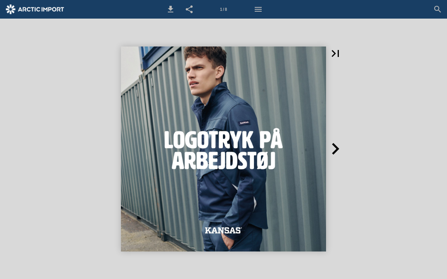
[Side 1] (224, 9)
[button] (170, 9)
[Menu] (258, 9)
